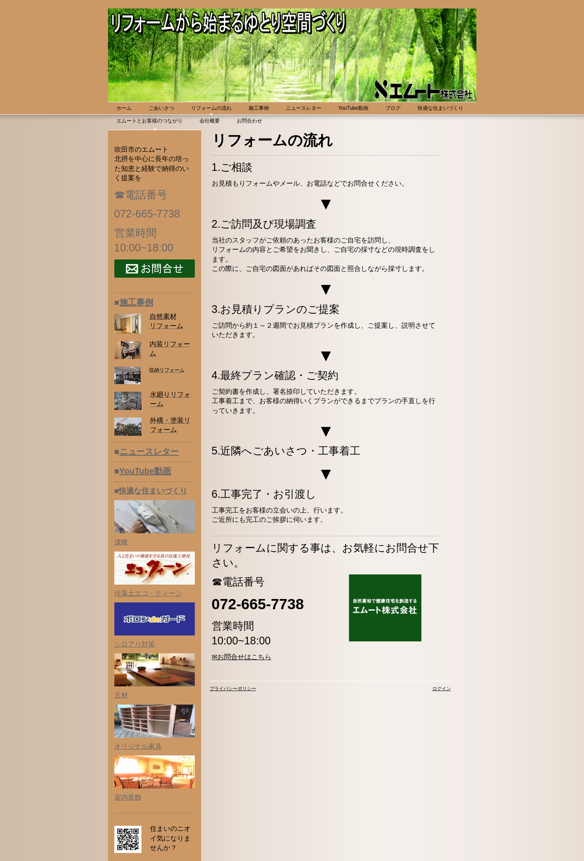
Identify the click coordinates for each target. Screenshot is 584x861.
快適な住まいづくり (153, 491)
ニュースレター (149, 451)
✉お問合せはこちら (241, 656)
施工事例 (136, 302)
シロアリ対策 (134, 644)
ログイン (441, 688)
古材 (121, 695)
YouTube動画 (145, 471)
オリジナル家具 (138, 746)
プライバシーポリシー (233, 688)
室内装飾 (127, 797)
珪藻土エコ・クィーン (148, 593)
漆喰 (121, 542)
